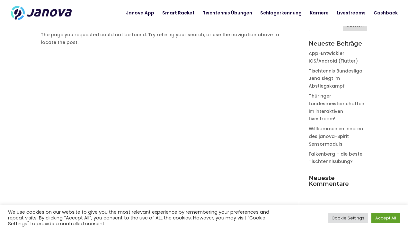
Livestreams (351, 13)
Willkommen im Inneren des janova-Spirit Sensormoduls (336, 136)
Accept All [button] (385, 218)
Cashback (386, 13)
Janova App (140, 13)
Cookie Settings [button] (348, 218)
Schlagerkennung (281, 13)
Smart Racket (178, 13)
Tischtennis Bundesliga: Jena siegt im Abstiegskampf (336, 79)
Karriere (319, 13)
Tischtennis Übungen (227, 13)
